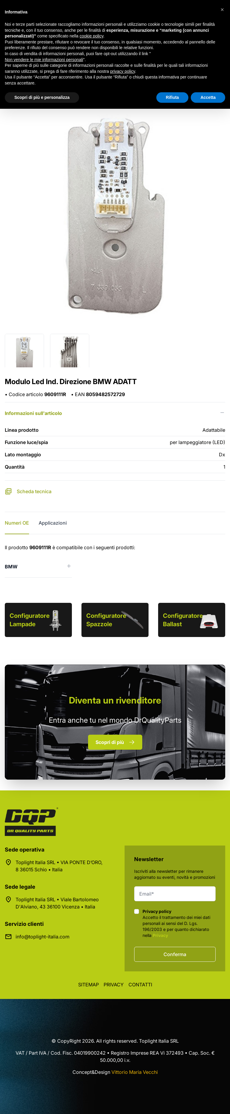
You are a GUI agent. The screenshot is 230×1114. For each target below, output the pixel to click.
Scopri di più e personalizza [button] (41, 97)
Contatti (140, 985)
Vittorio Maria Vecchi (134, 1072)
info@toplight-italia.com (42, 937)
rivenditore (115, 700)
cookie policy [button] (91, 36)
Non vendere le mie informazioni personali (44, 59)
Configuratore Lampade (30, 620)
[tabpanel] (115, 560)
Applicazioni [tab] (53, 523)
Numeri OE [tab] (17, 523)
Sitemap (88, 985)
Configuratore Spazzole (106, 620)
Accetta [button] (208, 97)
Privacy (160, 935)
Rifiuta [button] (172, 97)
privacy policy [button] (122, 71)
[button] (222, 9)
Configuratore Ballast (183, 620)
